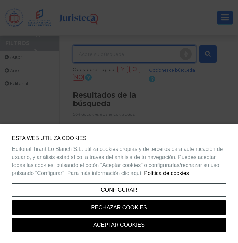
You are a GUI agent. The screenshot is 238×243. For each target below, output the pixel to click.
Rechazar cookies (119, 207)
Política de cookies (166, 173)
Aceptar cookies (119, 225)
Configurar (119, 190)
